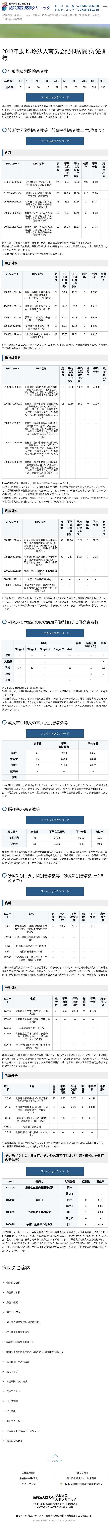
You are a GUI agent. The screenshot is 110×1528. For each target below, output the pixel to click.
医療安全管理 (81, 1473)
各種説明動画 (29, 1473)
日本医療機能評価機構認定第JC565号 (81, 1484)
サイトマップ (29, 1484)
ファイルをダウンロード (55, 97)
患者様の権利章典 (28, 1478)
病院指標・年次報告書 (60, 15)
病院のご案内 (40, 15)
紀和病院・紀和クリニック (16, 15)
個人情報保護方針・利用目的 (81, 1478)
